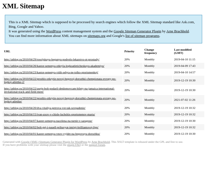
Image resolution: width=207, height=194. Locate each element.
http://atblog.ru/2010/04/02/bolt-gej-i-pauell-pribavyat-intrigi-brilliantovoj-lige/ (51, 127)
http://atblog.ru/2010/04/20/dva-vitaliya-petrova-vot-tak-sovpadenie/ (44, 107)
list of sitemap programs (142, 36)
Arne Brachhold (177, 31)
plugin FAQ (74, 144)
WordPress (53, 31)
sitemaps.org (96, 36)
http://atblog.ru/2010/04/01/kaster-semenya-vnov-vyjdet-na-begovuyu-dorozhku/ (52, 133)
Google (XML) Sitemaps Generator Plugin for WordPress (54, 141)
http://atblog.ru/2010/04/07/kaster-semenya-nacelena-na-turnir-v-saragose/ (48, 120)
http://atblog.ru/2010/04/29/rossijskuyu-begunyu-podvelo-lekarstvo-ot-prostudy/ (51, 59)
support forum (97, 144)
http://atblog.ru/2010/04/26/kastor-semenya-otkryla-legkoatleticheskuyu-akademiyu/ (54, 65)
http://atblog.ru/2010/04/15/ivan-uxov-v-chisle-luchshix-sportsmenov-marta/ (49, 114)
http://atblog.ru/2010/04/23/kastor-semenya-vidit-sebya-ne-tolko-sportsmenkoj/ (51, 72)
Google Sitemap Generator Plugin (137, 31)
